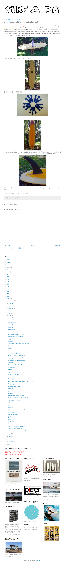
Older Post (57, 245)
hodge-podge (11, 384)
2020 (8, 274)
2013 (8, 291)
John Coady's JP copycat (14, 386)
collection (10, 341)
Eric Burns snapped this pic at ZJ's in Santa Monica (21, 410)
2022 (8, 269)
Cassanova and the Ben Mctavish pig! (17, 365)
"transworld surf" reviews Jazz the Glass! (18, 343)
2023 (8, 267)
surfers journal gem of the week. (16, 426)
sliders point (11, 377)
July (10, 313)
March (10, 436)
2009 (8, 444)
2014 (8, 289)
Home (32, 245)
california (10, 388)
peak (9, 391)
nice (9, 402)
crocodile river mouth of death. (16, 395)
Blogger (39, 560)
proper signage (12, 405)
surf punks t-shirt (13, 332)
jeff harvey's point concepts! (15, 417)
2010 (8, 299)
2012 (8, 294)
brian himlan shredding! (14, 374)
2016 (8, 284)
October (11, 306)
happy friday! (11, 379)
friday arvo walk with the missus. (16, 355)
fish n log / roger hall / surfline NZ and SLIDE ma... (20, 381)
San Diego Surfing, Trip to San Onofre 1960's (19, 398)
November (11, 303)
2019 (8, 277)
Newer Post (7, 245)
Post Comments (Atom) (17, 248)
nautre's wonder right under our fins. (17, 431)
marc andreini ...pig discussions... (16, 336)
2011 (8, 296)
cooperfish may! (12, 412)
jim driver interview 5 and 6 (15, 428)
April (10, 434)
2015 (8, 286)
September (11, 308)
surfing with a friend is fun (15, 400)
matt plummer (17, 199)
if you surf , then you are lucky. (16, 372)
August (11, 311)
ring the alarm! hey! (13, 414)
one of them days (12, 325)
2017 (8, 282)
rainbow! (10, 419)
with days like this (12, 322)
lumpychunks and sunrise (14, 353)
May (10, 318)
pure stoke (11, 421)
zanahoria (10, 327)
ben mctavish (10, 199)
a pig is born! (11, 339)
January (11, 441)
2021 (8, 272)
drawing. (10, 348)
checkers (10, 393)
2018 (8, 279)
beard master (11, 424)
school (10, 369)
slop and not (11, 351)
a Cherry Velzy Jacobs (13, 320)
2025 (8, 262)
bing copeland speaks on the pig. (16, 334)
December (11, 301)
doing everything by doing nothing (16, 360)
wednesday (10, 362)
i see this (10, 407)
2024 (8, 265)
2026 (8, 260)
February (11, 439)
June (10, 315)
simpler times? (12, 367)
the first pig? (11, 329)
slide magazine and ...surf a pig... (16, 358)
